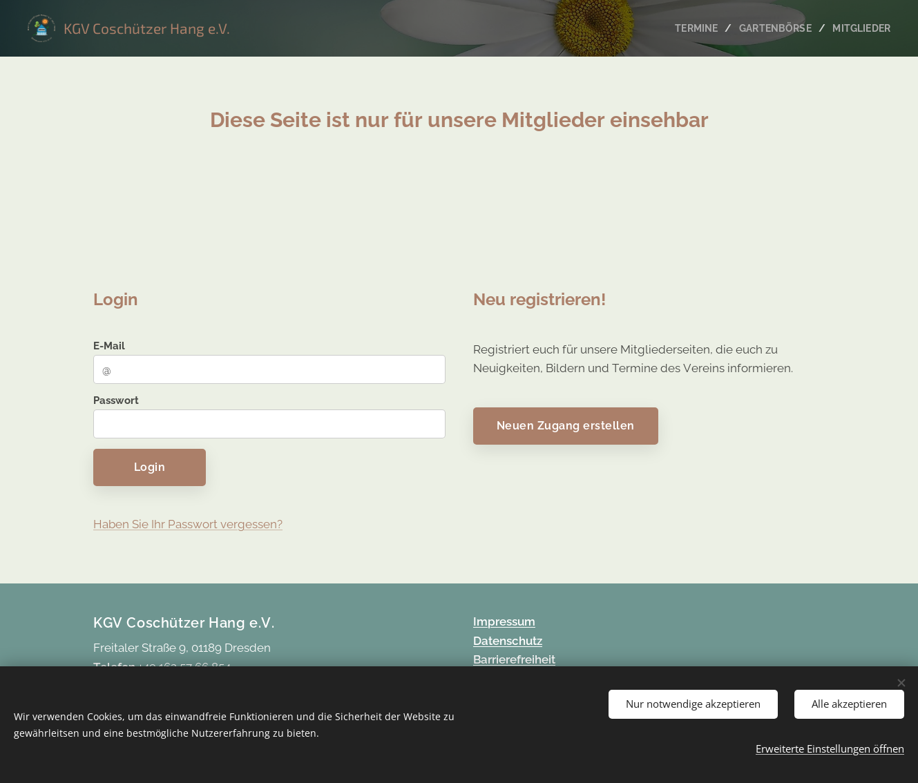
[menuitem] (693, 28)
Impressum (504, 621)
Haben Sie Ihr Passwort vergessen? (188, 523)
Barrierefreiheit (514, 659)
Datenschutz (507, 641)
